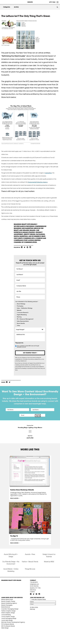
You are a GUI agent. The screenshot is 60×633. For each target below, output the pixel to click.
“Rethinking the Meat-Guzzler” (13, 56)
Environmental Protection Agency (38, 182)
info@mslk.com (34, 583)
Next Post (30, 436)
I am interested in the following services (26, 301)
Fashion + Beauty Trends (30, 561)
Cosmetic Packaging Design (9, 608)
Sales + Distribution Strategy (24, 308)
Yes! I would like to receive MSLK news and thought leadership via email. (28, 346)
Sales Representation (23, 321)
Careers (32, 591)
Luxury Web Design (7, 619)
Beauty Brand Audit (7, 598)
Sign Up (45, 415)
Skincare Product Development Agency (13, 621)
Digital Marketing (22, 314)
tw (24, 247)
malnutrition (48, 173)
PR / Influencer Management (25, 319)
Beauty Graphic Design (8, 600)
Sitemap (32, 608)
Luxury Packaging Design (8, 617)
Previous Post (30, 426)
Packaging (20, 306)
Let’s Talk (52, 2)
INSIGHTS (30, 2)
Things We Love (30, 568)
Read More (14, 497)
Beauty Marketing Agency (9, 602)
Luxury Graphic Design (8, 615)
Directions (33, 589)
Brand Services (5, 606)
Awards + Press (30, 553)
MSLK (8, 2)
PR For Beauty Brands (7, 623)
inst (30, 247)
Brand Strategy (21, 304)
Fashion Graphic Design (8, 610)
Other (18, 325)
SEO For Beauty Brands (8, 625)
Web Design (5, 627)
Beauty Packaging (6, 604)
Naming (19, 317)
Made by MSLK (49, 561)
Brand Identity (21, 323)
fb (22, 247)
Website (19, 310)
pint (27, 247)
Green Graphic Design (8, 612)
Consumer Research (22, 312)
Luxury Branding (6, 614)
